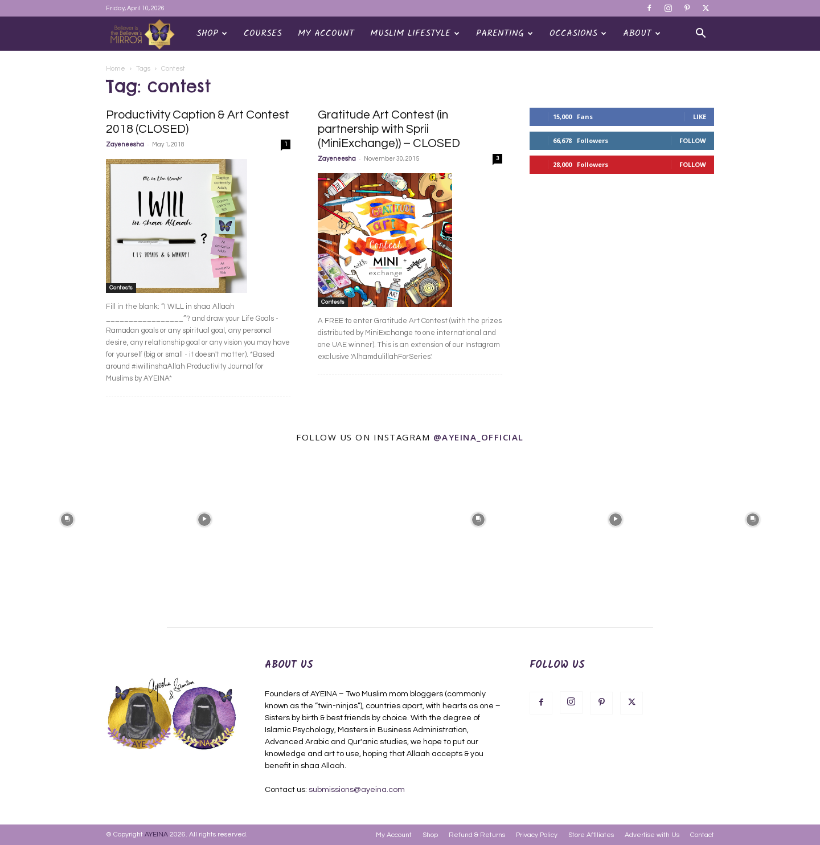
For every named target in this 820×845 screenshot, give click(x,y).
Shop (211, 33)
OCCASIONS (578, 33)
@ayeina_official (478, 437)
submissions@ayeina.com (357, 790)
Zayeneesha (125, 144)
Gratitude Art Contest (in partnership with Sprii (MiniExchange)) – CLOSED (389, 129)
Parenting (504, 33)
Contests (121, 288)
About (642, 33)
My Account (326, 33)
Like (699, 116)
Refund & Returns (477, 835)
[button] (700, 34)
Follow (692, 140)
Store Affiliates (591, 835)
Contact (702, 835)
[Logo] (147, 34)
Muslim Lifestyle (415, 33)
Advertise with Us (652, 835)
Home (115, 68)
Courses (263, 33)
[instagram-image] (67, 518)
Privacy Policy (536, 835)
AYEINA (156, 834)
